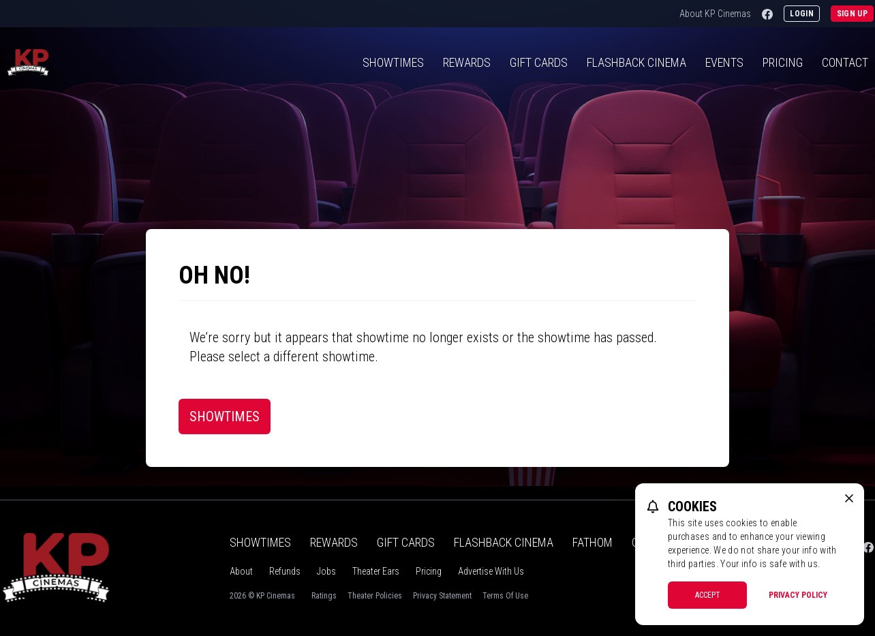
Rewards (467, 62)
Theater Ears (375, 571)
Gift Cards (539, 62)
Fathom (592, 542)
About (241, 571)
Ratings (324, 596)
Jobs (326, 571)
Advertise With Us (491, 571)
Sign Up (852, 13)
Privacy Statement (442, 596)
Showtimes (393, 62)
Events (724, 62)
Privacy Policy (798, 595)
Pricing (783, 62)
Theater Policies (375, 596)
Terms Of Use (505, 596)
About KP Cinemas (715, 13)
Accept (707, 595)
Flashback (636, 62)
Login (802, 13)
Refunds (285, 571)
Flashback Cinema (503, 542)
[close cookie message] (849, 498)
